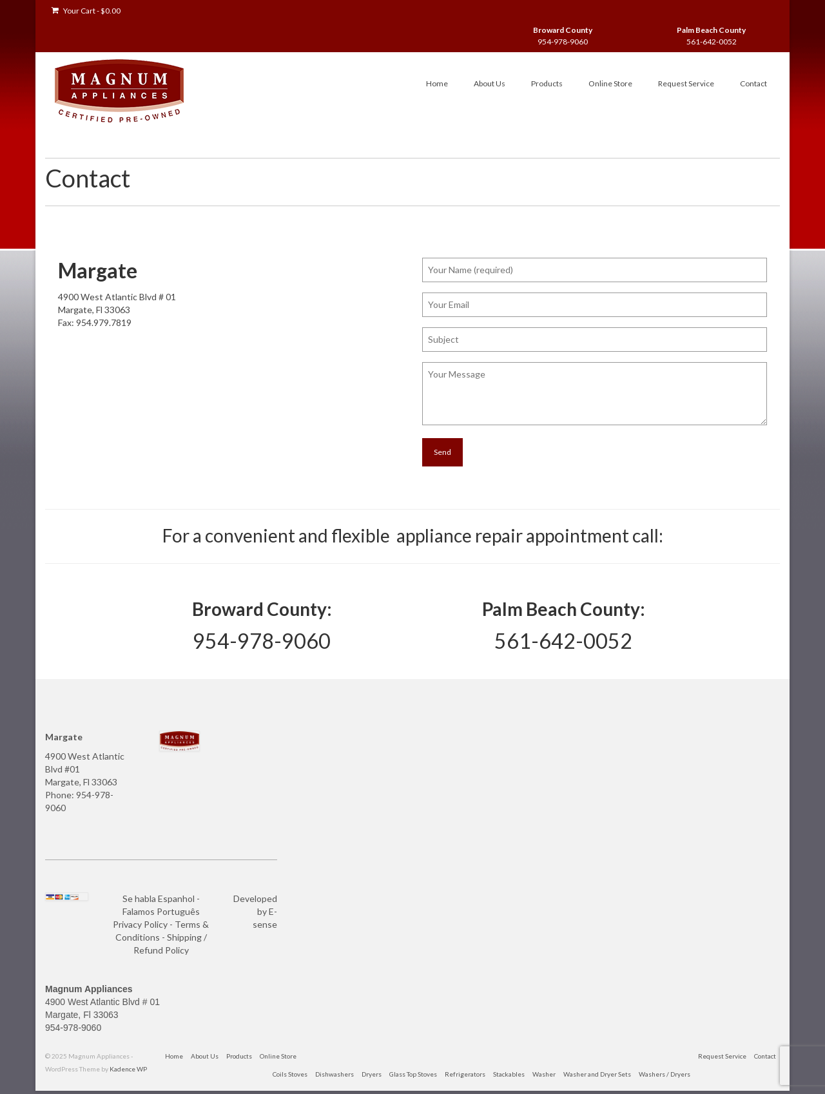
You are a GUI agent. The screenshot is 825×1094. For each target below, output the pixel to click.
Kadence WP (128, 1069)
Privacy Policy (140, 924)
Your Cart (86, 10)
